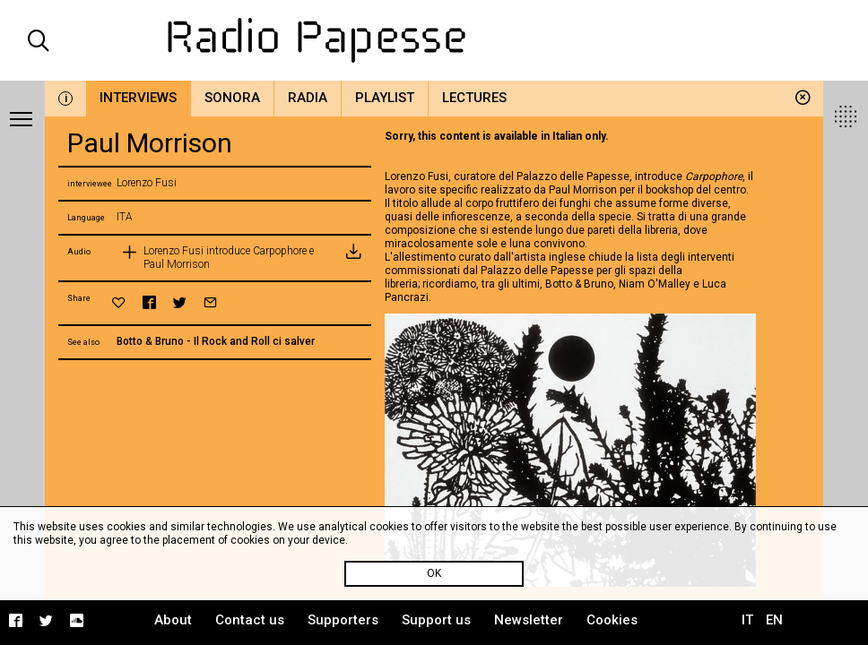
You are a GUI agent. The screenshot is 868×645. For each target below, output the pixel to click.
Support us (436, 620)
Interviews (138, 98)
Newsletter (528, 620)
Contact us (249, 620)
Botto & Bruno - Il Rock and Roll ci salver (216, 341)
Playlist (384, 98)
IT (747, 620)
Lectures (474, 98)
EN (774, 620)
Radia (307, 98)
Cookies (612, 620)
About (173, 620)
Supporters (343, 620)
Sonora (232, 98)
